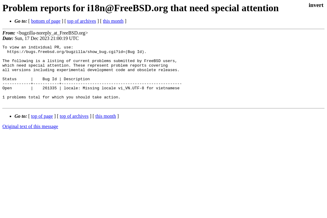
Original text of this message (30, 138)
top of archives (81, 21)
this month (113, 21)
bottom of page (46, 21)
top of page (42, 127)
